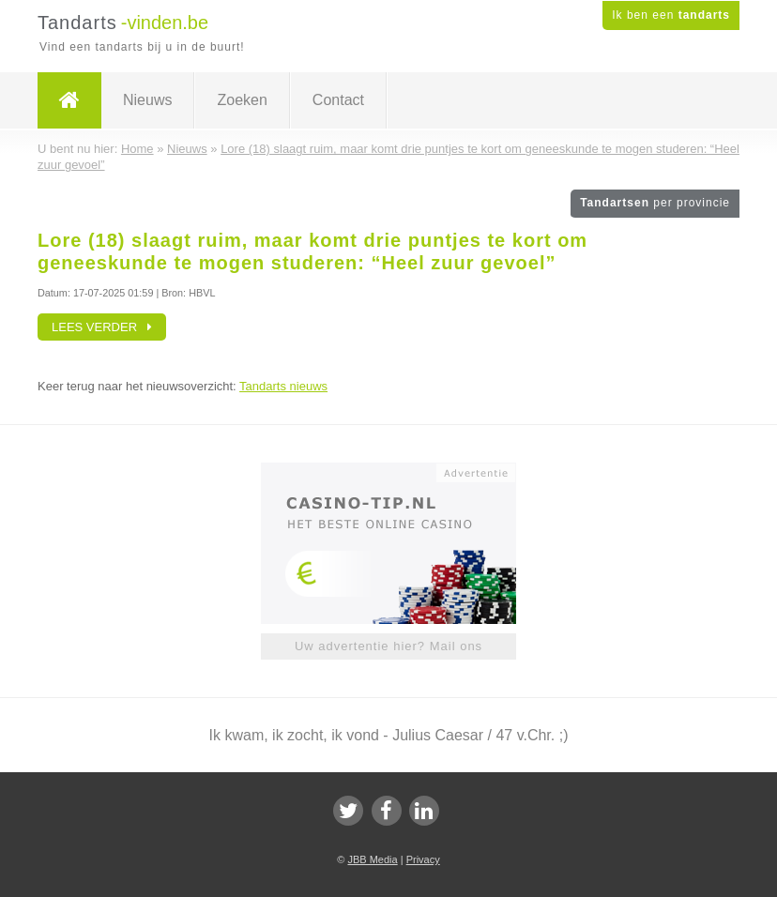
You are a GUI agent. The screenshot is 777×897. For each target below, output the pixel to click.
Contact (338, 100)
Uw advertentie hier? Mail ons (388, 646)
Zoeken (242, 100)
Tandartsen (655, 202)
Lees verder (102, 327)
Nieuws (147, 100)
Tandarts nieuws (283, 386)
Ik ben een (671, 15)
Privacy (423, 859)
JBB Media (372, 859)
